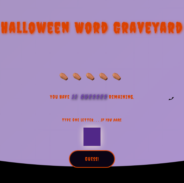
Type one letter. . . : (92, 120)
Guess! (92, 159)
